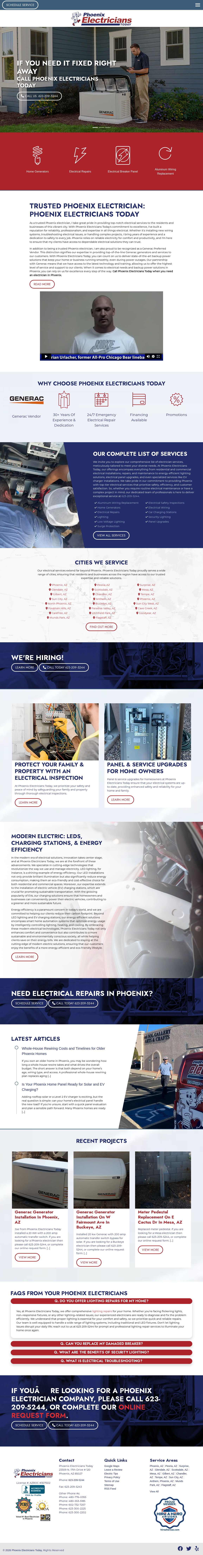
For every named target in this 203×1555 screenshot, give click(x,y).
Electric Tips (111, 1473)
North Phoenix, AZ (59, 603)
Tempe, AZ (147, 594)
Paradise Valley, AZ (103, 608)
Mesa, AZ (147, 589)
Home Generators (108, 507)
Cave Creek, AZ (147, 608)
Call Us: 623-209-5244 (39, 96)
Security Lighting (159, 517)
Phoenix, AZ (59, 585)
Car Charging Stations (162, 512)
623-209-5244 (130, 496)
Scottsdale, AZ (103, 589)
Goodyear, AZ (147, 613)
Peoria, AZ (103, 585)
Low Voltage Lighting (111, 521)
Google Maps (111, 1466)
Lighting (102, 517)
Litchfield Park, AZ (103, 613)
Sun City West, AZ (147, 603)
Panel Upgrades (158, 521)
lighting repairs (102, 1311)
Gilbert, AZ (59, 594)
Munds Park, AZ (60, 617)
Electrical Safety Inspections (166, 502)
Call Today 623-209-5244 (92, 667)
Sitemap (109, 1485)
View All (154, 1491)
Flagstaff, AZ (103, 617)
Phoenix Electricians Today (27, 1550)
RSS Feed (110, 1488)
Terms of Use (111, 1481)
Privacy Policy (112, 1477)
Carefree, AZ (59, 613)
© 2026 (7, 1550)
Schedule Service (20, 5)
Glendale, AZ (60, 589)
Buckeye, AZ (103, 603)
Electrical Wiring (159, 507)
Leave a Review (113, 1469)
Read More (42, 284)
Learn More (89, 667)
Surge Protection (108, 526)
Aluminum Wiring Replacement (118, 502)
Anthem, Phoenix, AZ (162, 1481)
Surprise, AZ (147, 585)
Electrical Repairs (108, 512)
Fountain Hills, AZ (59, 608)
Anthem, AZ (103, 599)
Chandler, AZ (103, 594)
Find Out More (101, 627)
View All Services (111, 535)
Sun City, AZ (59, 599)
